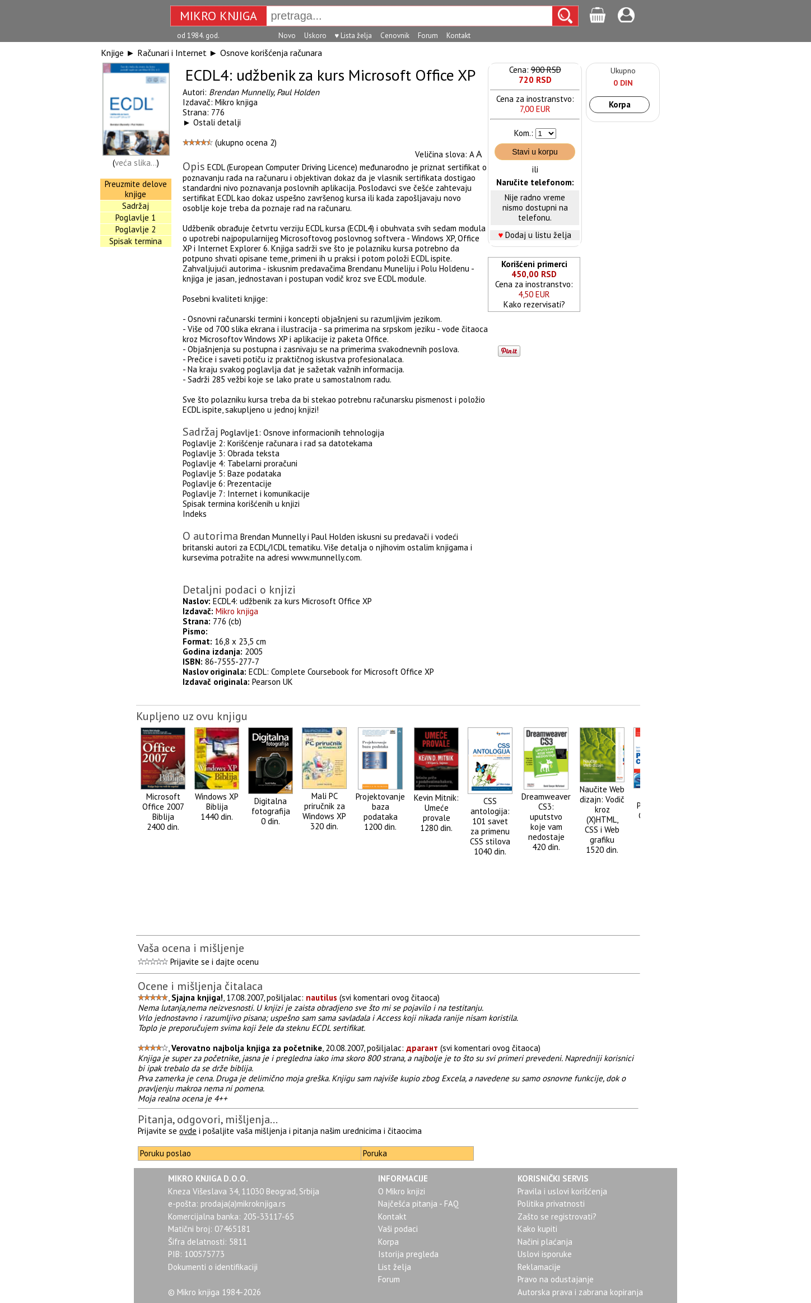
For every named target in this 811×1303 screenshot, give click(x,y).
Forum (428, 35)
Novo (287, 35)
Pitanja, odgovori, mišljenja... (208, 1119)
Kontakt (458, 35)
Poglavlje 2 (135, 229)
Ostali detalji (217, 122)
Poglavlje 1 (135, 217)
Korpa (620, 104)
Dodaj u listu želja (538, 235)
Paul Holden (298, 92)
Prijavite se (189, 961)
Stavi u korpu (535, 151)
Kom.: (523, 133)
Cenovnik (394, 35)
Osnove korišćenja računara (271, 52)
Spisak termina (135, 241)
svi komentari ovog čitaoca (389, 997)
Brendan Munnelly (241, 92)
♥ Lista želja (353, 35)
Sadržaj (135, 205)
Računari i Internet (172, 52)
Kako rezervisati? (534, 304)
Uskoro (315, 35)
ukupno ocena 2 (245, 142)
